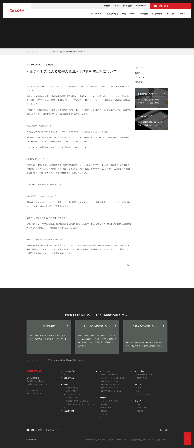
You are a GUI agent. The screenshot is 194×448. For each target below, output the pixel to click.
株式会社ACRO (71, 391)
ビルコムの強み (96, 14)
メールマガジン (140, 6)
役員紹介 (104, 411)
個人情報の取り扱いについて (141, 440)
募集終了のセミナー (144, 378)
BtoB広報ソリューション (110, 384)
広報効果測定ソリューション (111, 391)
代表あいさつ (106, 407)
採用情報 (107, 6)
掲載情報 (138, 82)
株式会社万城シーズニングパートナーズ (80, 404)
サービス (133, 14)
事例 (124, 14)
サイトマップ (162, 440)
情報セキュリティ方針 (95, 440)
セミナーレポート (143, 394)
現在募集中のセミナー (144, 374)
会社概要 (104, 404)
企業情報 (144, 14)
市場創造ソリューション (109, 381)
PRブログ (170, 14)
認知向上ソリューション (109, 374)
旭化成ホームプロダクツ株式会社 (77, 401)
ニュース (181, 14)
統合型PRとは (112, 14)
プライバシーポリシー (117, 440)
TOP (28, 52)
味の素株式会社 (71, 398)
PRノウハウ (141, 391)
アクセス (117, 6)
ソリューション (105, 371)
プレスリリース (141, 77)
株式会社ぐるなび (72, 388)
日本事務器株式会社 (73, 394)
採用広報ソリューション (109, 388)
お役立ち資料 (127, 6)
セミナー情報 (156, 14)
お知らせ (138, 73)
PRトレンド (141, 388)
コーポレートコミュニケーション (113, 378)
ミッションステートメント (110, 401)
